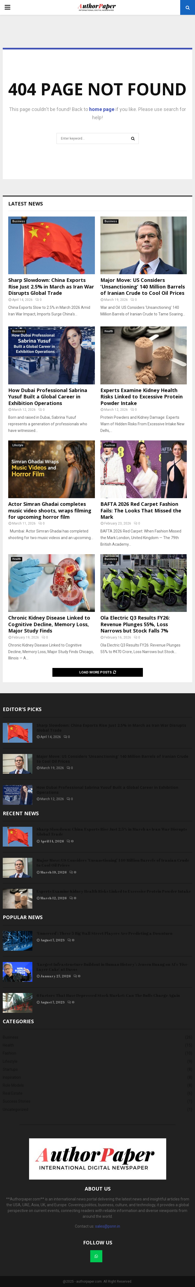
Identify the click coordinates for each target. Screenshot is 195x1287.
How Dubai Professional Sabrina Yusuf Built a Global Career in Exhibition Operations (47, 396)
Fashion (109, 445)
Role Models (13, 1085)
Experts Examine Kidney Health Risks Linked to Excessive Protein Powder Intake (141, 396)
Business (18, 221)
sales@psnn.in (107, 1226)
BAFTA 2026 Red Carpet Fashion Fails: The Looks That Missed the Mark (140, 510)
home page (101, 109)
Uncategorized (15, 1109)
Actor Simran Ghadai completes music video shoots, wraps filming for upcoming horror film (49, 510)
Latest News (25, 203)
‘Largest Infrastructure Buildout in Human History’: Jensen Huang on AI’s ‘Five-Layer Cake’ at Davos (112, 967)
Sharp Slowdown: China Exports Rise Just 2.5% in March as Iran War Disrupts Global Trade (51, 286)
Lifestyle (17, 445)
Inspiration (12, 1077)
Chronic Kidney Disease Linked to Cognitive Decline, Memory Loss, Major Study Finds (49, 624)
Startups (10, 1069)
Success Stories (16, 1101)
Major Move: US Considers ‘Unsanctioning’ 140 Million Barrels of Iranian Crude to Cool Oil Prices (142, 286)
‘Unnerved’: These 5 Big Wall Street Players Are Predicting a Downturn (104, 933)
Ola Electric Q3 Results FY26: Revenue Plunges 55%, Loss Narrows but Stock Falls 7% (135, 624)
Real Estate (12, 1093)
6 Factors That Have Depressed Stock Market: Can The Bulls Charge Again (108, 995)
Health (108, 331)
